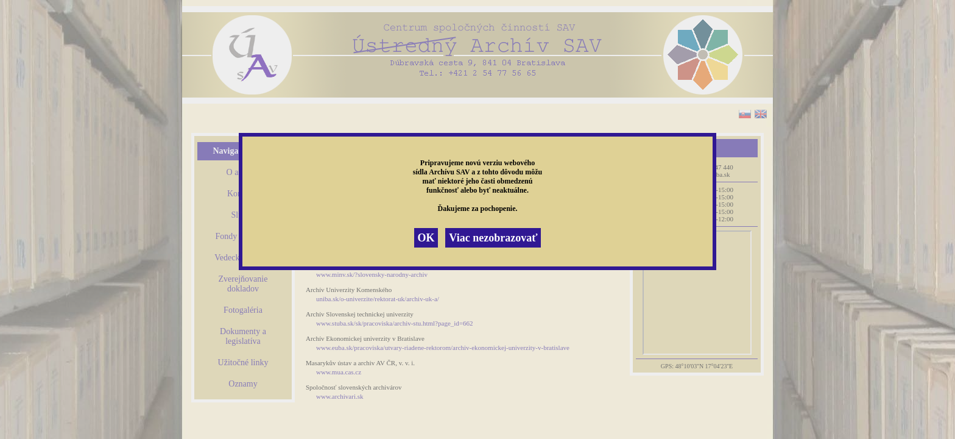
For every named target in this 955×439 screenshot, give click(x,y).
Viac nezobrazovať (493, 238)
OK (425, 238)
